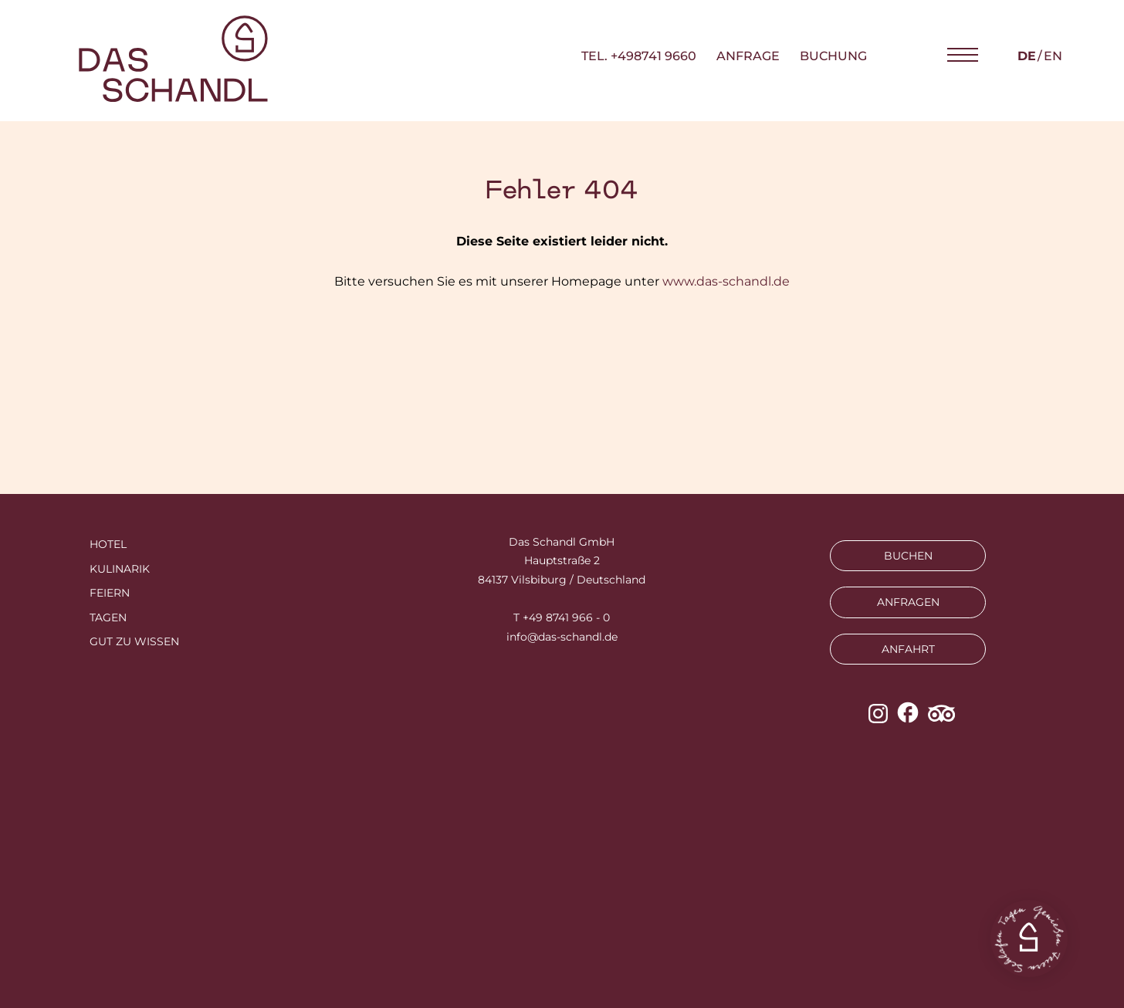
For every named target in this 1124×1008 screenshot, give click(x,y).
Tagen (108, 617)
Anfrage (748, 56)
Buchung (833, 56)
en (1053, 56)
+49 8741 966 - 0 (566, 617)
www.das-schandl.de (726, 281)
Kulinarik (120, 569)
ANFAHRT (908, 649)
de (1026, 56)
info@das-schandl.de (562, 637)
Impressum (482, 876)
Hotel (108, 544)
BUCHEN (908, 556)
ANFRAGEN (908, 602)
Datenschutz (577, 876)
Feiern (110, 593)
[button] (962, 55)
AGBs (658, 876)
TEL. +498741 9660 (638, 56)
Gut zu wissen (134, 641)
